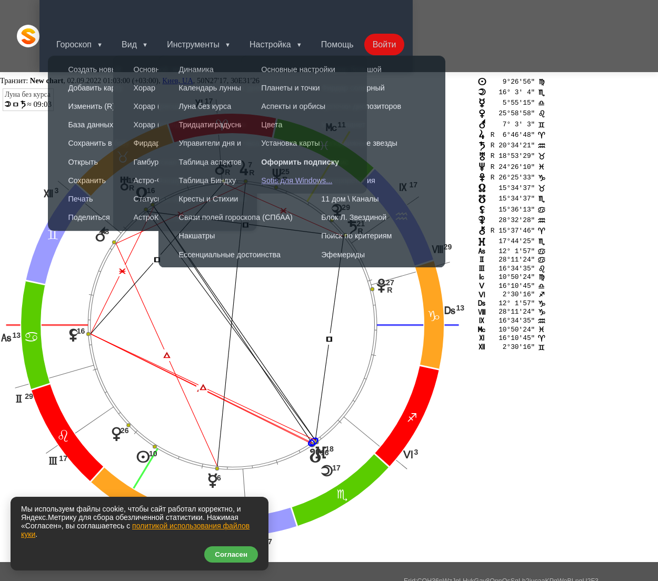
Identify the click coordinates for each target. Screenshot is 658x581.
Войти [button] (408, 12)
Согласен (231, 554)
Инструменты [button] (210, 12)
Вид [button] (144, 12)
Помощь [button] (358, 12)
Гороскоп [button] (86, 12)
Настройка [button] (289, 12)
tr (21, 491)
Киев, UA (177, 35)
